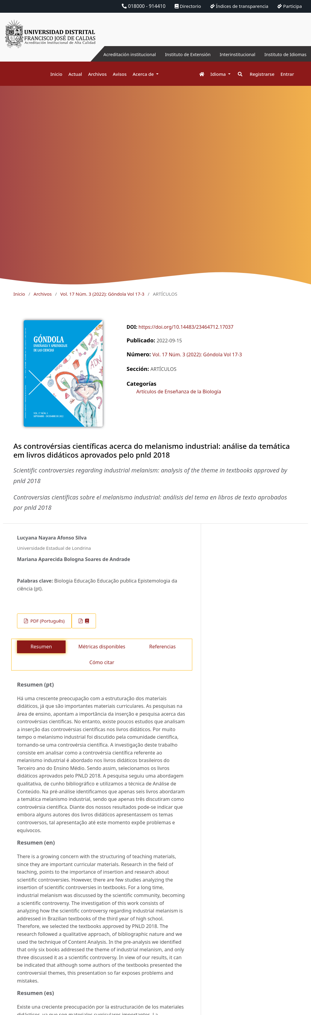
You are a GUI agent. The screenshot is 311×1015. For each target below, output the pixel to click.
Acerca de (144, 74)
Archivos (97, 74)
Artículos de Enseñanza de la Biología (178, 391)
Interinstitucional (231, 54)
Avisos (120, 74)
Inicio (56, 74)
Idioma (218, 74)
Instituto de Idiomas (283, 54)
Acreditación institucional (115, 54)
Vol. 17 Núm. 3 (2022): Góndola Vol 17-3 (102, 294)
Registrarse (262, 74)
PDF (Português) (47, 621)
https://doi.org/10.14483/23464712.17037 (186, 327)
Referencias (162, 646)
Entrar (287, 74)
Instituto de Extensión (178, 54)
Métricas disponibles (101, 646)
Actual (75, 74)
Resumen (41, 646)
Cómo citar (101, 662)
